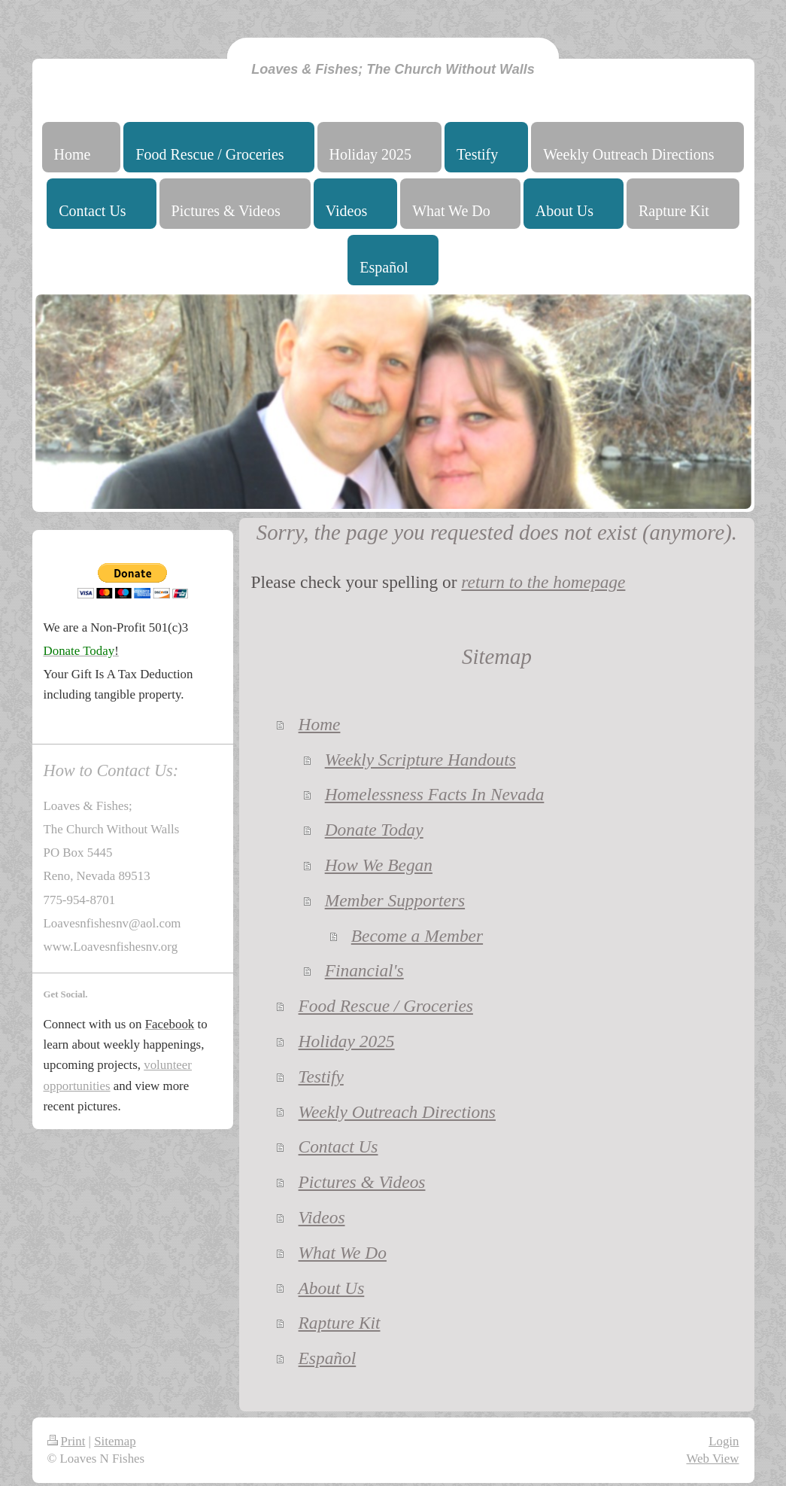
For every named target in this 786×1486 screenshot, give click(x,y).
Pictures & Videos (362, 1182)
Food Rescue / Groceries (386, 1006)
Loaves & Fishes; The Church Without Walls (393, 69)
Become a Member (417, 935)
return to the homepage (543, 582)
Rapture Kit (340, 1322)
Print (66, 1441)
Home (320, 724)
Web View (712, 1458)
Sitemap (114, 1441)
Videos (322, 1217)
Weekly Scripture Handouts (420, 759)
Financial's (364, 970)
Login (724, 1441)
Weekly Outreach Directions (397, 1112)
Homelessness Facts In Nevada (435, 794)
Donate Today (374, 829)
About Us (332, 1288)
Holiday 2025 (347, 1041)
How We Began (378, 865)
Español (328, 1358)
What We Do (343, 1252)
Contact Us (338, 1146)
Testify (321, 1076)
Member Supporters (395, 900)
